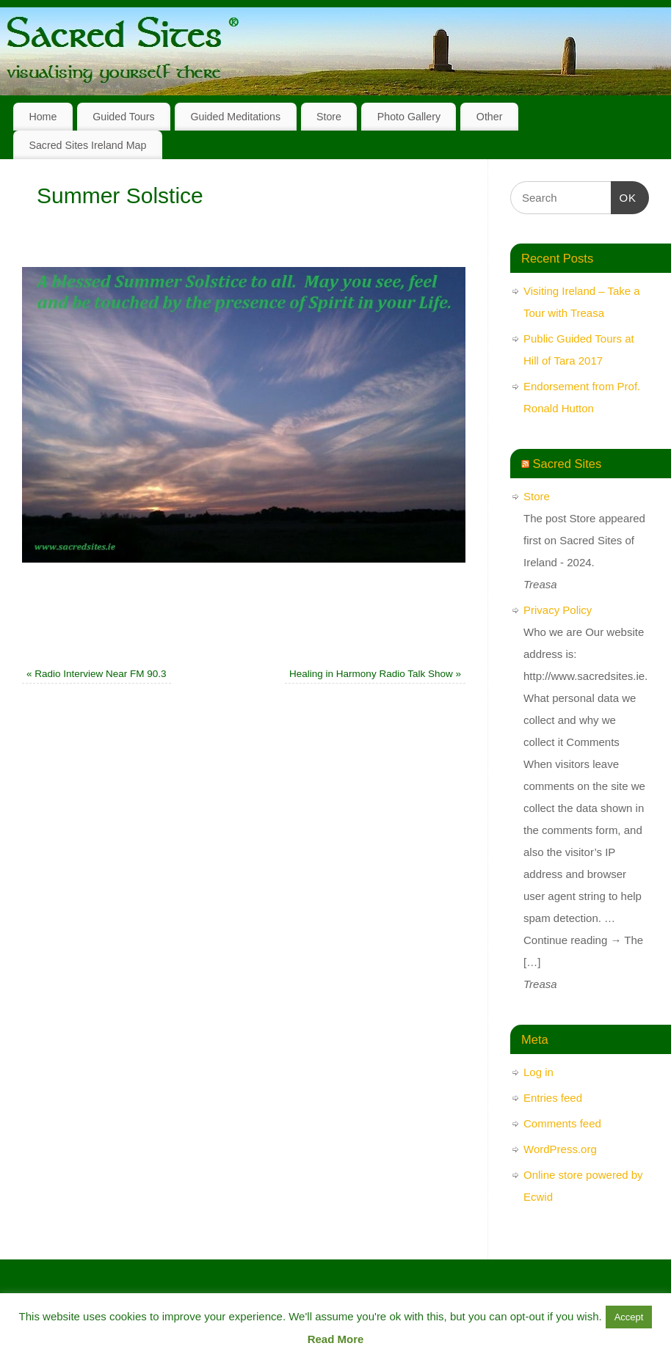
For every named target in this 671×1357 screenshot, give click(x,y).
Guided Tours (124, 116)
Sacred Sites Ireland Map (87, 145)
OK (624, 196)
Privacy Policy (557, 610)
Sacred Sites (567, 463)
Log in (538, 1072)
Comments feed (562, 1123)
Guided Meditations (235, 116)
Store (328, 116)
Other (489, 116)
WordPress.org (560, 1149)
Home (43, 116)
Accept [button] (629, 1317)
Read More (336, 1339)
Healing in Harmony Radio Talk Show (375, 673)
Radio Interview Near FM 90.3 (96, 673)
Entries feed (552, 1097)
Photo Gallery (408, 116)
